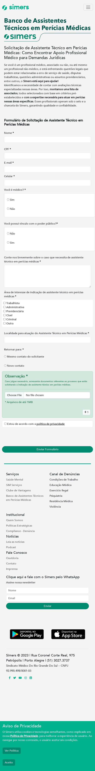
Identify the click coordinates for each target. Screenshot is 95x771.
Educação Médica (60, 485)
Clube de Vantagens (18, 490)
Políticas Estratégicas (19, 526)
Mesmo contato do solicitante (25, 357)
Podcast (11, 547)
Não (12, 209)
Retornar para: (14, 349)
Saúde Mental (14, 480)
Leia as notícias (15, 542)
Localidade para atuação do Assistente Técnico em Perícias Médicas (46, 333)
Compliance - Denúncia (20, 531)
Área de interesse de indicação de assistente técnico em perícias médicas (43, 294)
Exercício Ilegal (59, 490)
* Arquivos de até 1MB (19, 402)
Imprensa (11, 569)
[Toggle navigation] (88, 7)
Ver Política (11, 751)
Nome (9, 133)
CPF (7, 149)
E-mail (9, 163)
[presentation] (30, 436)
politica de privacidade (50, 424)
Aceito (9, 762)
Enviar (47, 606)
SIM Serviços (14, 485)
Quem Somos (14, 520)
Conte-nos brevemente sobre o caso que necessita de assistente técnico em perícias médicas (43, 259)
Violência (55, 507)
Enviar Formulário (48, 449)
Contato (11, 563)
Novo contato (15, 366)
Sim (12, 200)
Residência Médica (61, 501)
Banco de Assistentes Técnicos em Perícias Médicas (24, 498)
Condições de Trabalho (64, 480)
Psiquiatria (56, 496)
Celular (9, 176)
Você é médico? (15, 190)
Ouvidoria (12, 558)
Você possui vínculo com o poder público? (31, 224)
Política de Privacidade (24, 736)
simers (15, 7)
